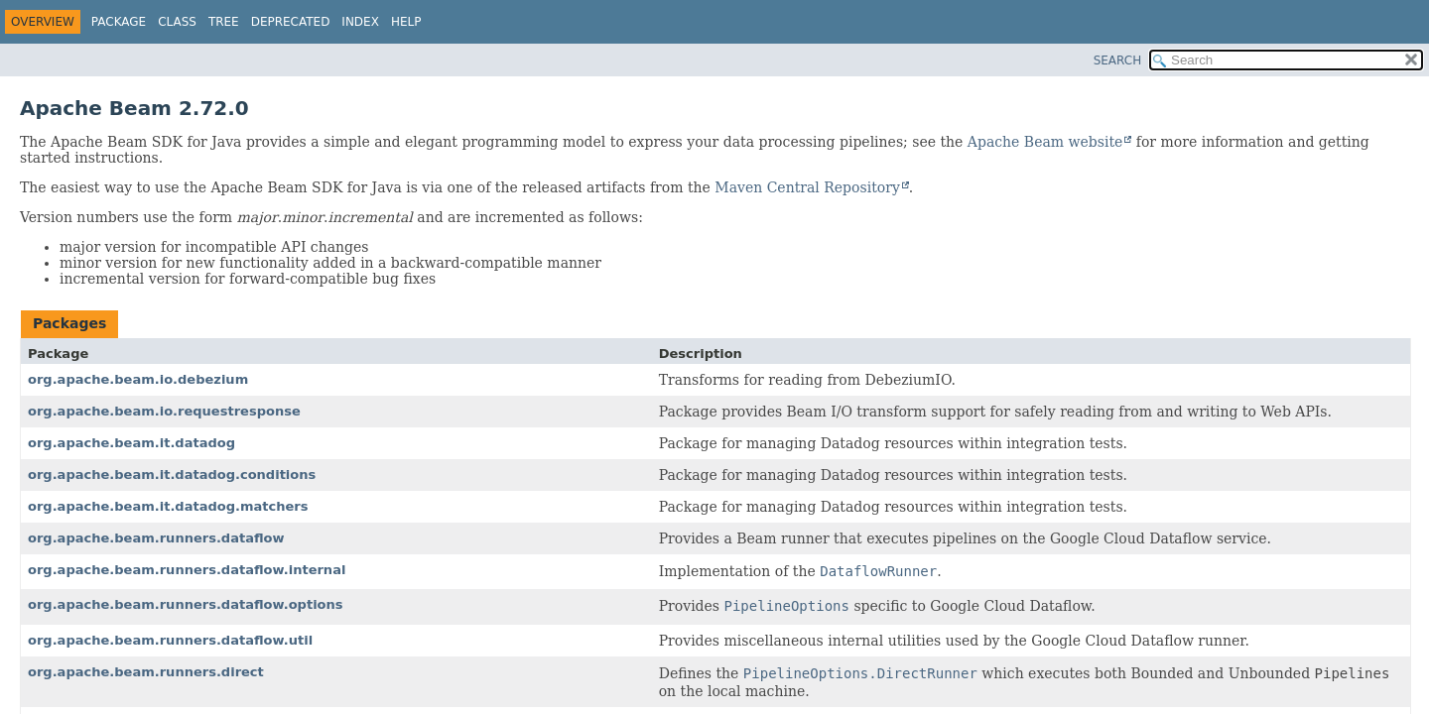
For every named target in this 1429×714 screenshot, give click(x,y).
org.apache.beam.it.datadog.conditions (172, 474)
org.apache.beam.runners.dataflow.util (170, 640)
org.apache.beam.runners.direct (146, 671)
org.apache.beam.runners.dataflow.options (185, 604)
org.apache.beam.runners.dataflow (156, 538)
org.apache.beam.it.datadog (131, 442)
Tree (223, 22)
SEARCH (1118, 60)
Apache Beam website (1045, 142)
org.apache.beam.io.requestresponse (164, 411)
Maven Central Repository (806, 187)
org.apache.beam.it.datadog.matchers (168, 506)
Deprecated (290, 22)
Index (360, 22)
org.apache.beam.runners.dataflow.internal (186, 569)
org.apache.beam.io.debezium (138, 379)
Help (406, 22)
